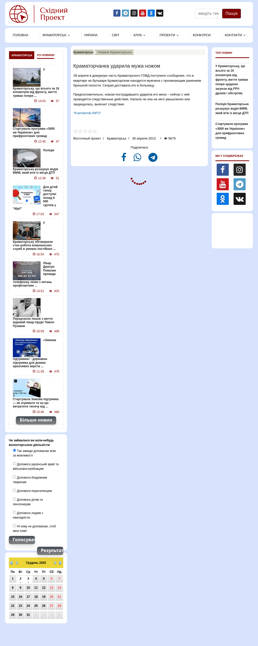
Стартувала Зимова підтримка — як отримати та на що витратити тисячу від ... (35, 402)
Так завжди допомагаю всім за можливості (34, 452)
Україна (91, 35)
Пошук (231, 13)
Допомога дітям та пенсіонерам (28, 501)
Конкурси (202, 35)
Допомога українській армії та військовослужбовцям (35, 466)
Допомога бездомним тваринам (30, 479)
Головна (20, 35)
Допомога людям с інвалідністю (28, 514)
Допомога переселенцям (32, 490)
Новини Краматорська (115, 52)
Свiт (115, 35)
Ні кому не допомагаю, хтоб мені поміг (34, 528)
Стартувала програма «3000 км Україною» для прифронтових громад (36, 132)
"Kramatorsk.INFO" (87, 113)
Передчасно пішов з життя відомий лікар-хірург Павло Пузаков (33, 322)
